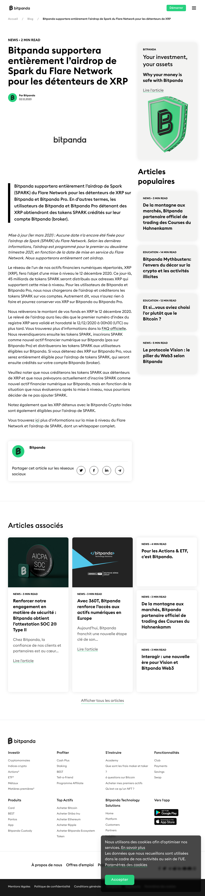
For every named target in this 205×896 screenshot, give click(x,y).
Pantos (12, 819)
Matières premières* (21, 789)
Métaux (13, 783)
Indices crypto (17, 766)
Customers (113, 824)
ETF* (11, 777)
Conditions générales (88, 880)
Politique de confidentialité (52, 880)
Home (110, 813)
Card (11, 808)
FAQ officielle (114, 329)
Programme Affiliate (70, 783)
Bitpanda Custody (20, 830)
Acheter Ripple (66, 825)
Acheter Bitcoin (67, 808)
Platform (111, 819)
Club (157, 760)
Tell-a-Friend (65, 777)
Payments (160, 766)
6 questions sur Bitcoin (120, 777)
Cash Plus (63, 760)
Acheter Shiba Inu (68, 813)
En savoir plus (133, 848)
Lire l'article (153, 90)
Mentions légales (19, 880)
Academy (112, 760)
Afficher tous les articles (102, 701)
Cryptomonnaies (19, 760)
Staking (62, 766)
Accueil (13, 19)
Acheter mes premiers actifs (124, 783)
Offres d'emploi (80, 862)
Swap (158, 777)
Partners (111, 830)
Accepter (119, 880)
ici (37, 420)
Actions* (13, 772)
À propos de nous (46, 862)
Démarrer (176, 7)
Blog (30, 19)
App (11, 825)
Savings (159, 772)
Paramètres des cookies (126, 865)
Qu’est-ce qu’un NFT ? (120, 789)
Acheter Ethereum (69, 819)
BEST (60, 772)
